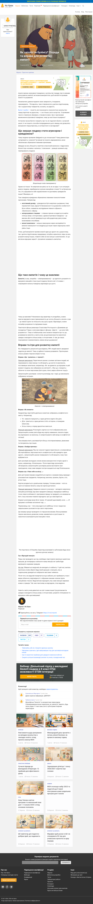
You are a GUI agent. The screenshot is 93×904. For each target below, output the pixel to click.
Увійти (8, 33)
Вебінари (27, 875)
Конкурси (64, 6)
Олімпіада (72, 6)
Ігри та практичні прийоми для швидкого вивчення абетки (42, 655)
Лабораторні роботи (53, 879)
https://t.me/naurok (50, 613)
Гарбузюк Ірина (30, 700)
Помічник (38, 6)
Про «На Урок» (5, 873)
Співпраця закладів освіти (9, 875)
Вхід (82, 12)
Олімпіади (50, 886)
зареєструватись (52, 689)
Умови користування (18, 900)
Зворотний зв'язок (8, 880)
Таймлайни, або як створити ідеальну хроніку (37, 648)
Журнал (17, 6)
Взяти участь (32, 676)
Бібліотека (25, 6)
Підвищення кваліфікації (51, 6)
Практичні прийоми (28, 46)
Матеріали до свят (76, 875)
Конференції (28, 877)
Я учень (77, 12)
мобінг (26, 110)
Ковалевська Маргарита (33, 693)
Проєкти (50, 881)
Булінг (20, 110)
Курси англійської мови (54, 890)
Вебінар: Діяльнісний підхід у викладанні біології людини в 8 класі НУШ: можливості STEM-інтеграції (44, 669)
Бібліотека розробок (53, 875)
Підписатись (60, 624)
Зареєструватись (8, 26)
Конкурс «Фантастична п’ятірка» (81, 877)
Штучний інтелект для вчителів (57, 888)
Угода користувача (6, 900)
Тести (31, 6)
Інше (78, 6)
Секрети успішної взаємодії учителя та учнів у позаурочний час (43, 657)
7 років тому (44, 693)
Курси (26, 879)
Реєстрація (88, 12)
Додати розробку (83, 113)
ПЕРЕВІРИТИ (66, 862)
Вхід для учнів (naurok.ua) (79, 873)
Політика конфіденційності (32, 900)
